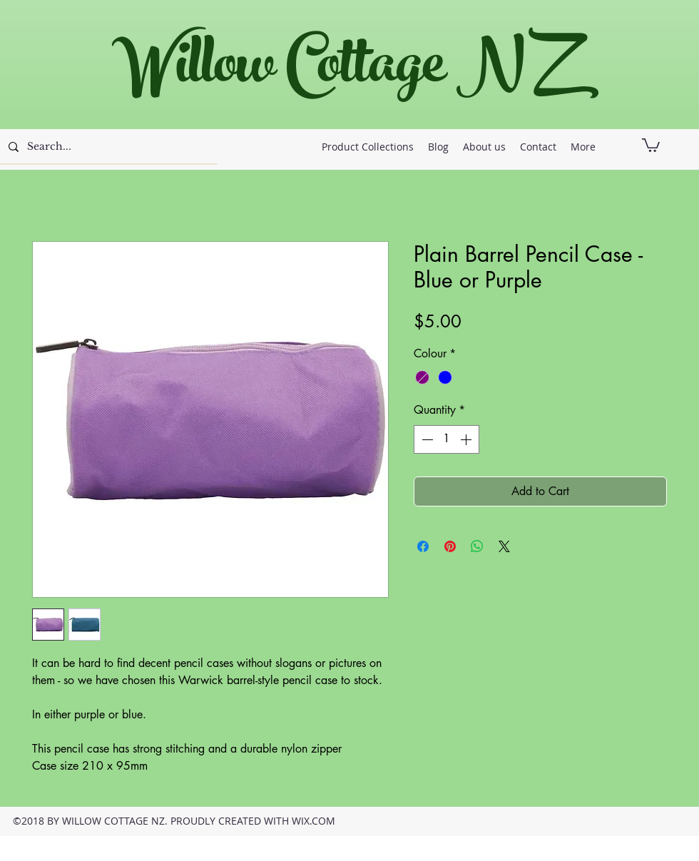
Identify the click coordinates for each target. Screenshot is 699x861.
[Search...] (107, 147)
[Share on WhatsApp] (477, 546)
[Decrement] (426, 439)
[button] (651, 144)
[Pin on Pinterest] (450, 546)
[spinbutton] (446, 439)
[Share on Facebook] (423, 546)
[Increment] (467, 439)
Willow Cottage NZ (342, 71)
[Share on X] (504, 546)
